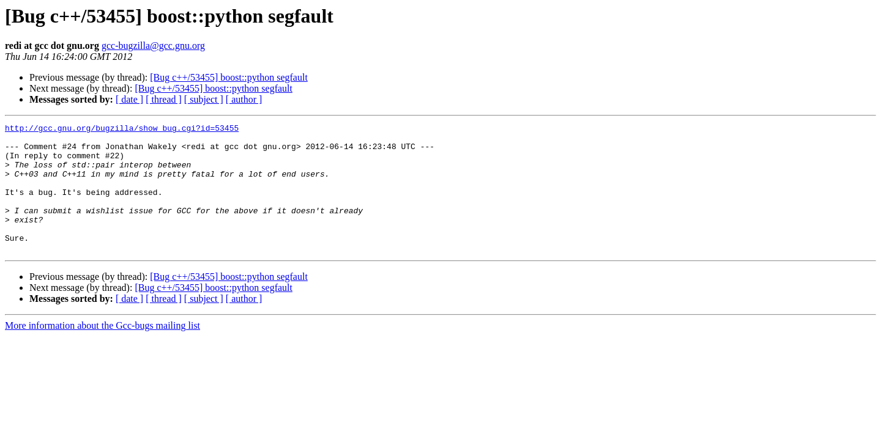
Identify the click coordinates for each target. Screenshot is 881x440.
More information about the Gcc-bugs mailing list (102, 351)
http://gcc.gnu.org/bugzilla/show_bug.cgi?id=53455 (122, 129)
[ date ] (129, 99)
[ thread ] (164, 99)
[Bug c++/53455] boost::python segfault (229, 77)
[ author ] (244, 99)
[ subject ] (203, 99)
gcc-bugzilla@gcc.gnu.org (153, 45)
